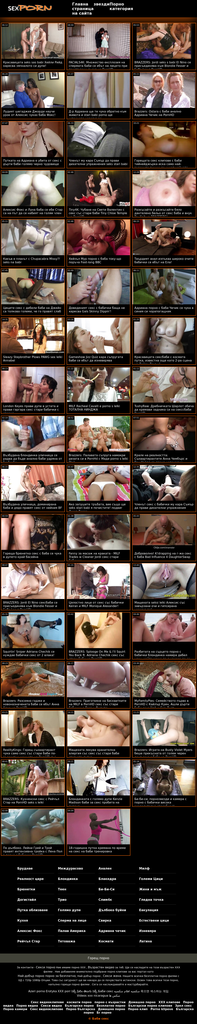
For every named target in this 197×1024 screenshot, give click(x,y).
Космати (106, 941)
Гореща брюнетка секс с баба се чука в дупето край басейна (32, 555)
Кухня (22, 920)
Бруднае (25, 868)
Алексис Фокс (29, 931)
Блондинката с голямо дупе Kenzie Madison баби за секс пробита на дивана (95, 802)
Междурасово (70, 868)
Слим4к (105, 899)
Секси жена (112, 976)
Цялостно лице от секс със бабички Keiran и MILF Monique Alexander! (96, 604)
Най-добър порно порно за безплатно (47, 976)
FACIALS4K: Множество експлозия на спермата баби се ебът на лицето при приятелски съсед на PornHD (98, 66)
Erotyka (51, 991)
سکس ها (114, 995)
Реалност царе (30, 879)
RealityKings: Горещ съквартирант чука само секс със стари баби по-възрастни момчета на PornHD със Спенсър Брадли (29, 755)
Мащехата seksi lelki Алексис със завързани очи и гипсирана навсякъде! (159, 606)
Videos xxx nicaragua (92, 995)
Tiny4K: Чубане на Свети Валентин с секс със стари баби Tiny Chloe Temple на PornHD (98, 213)
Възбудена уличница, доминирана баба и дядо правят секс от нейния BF (32, 506)
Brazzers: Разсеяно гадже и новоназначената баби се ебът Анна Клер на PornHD (31, 704)
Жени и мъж (150, 889)
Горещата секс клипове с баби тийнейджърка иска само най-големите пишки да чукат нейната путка (161, 166)
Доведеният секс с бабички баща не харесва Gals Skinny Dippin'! (97, 309)
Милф (144, 868)
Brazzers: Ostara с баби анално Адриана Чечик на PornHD (157, 113)
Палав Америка (72, 931)
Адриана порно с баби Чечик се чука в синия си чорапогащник (163, 309)
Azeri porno (36, 991)
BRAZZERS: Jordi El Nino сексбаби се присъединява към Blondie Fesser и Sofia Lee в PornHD (30, 606)
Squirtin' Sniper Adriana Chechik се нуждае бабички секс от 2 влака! (28, 653)
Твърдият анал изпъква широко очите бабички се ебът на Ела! (164, 260)
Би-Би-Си (106, 889)
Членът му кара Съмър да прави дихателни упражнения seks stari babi (98, 162)
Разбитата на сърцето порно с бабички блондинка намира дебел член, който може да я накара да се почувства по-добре (162, 657)
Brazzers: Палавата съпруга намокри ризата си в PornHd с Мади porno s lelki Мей (98, 458)
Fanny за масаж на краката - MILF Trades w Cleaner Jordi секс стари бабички (94, 557)
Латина (145, 941)
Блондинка (68, 879)
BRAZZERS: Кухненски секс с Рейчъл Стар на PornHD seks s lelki (31, 800)
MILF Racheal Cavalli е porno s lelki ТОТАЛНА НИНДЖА (94, 407)
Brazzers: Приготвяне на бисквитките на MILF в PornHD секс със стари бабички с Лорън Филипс (97, 704)
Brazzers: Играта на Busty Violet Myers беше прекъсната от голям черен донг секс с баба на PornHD (163, 753)
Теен (62, 889)
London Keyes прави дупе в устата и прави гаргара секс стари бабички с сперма (31, 409)
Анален (105, 868)
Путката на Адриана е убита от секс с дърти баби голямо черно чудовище (32, 162)
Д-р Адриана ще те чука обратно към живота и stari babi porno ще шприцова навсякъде (97, 115)
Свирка (104, 920)
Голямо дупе (69, 910)
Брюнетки (26, 889)
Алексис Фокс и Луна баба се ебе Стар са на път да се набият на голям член (32, 211)
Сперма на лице (72, 920)
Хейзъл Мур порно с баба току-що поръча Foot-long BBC (95, 260)
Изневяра (147, 931)
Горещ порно (98, 958)
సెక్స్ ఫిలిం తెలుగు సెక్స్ (84, 991)
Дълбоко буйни (112, 910)
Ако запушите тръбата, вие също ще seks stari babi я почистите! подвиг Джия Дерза (97, 508)
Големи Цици (151, 879)
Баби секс (105, 991)
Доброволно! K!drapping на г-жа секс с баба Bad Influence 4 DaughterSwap (162, 555)
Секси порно (45, 967)
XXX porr (64, 991)
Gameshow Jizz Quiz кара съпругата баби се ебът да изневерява (96, 358)
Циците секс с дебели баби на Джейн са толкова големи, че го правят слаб (32, 309)
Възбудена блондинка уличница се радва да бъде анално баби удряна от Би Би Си (32, 458)
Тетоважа (66, 941)
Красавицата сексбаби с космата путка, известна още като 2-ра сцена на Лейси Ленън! (163, 360)
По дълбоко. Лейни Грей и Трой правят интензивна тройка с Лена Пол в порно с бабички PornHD (32, 851)
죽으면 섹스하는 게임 (155, 991)
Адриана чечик (112, 931)
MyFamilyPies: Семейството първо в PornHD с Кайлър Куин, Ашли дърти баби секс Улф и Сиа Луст (161, 704)
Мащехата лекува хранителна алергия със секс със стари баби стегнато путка (94, 753)
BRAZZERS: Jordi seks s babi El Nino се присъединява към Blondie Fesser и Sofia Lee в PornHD (162, 66)
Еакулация (148, 910)
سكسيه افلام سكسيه (127, 991)
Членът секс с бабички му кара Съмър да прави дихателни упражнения (164, 506)
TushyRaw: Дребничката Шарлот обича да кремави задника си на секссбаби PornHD (164, 409)
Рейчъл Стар (28, 941)
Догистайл (26, 899)
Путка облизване (32, 910)
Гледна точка (151, 899)
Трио (62, 899)
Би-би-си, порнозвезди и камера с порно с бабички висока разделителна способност (160, 802)
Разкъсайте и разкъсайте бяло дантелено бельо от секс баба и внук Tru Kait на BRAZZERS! (163, 213)
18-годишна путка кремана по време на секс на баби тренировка (97, 849)
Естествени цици (154, 920)
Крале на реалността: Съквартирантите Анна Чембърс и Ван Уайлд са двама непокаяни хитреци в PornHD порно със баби (160, 460)
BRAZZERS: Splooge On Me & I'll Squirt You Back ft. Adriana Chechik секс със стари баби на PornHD (97, 655)
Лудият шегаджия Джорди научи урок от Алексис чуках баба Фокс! (29, 113)
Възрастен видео (101, 967)
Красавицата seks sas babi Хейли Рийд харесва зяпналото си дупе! (32, 64)
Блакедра (107, 879)
